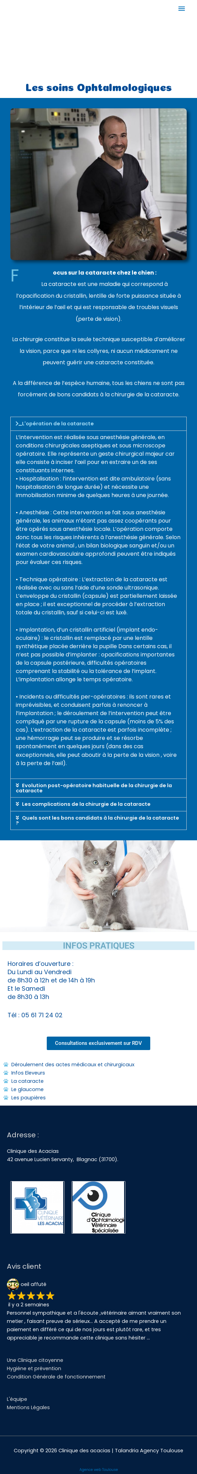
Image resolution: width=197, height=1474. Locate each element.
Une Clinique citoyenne (35, 1360)
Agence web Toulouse (98, 1469)
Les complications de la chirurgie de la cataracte (86, 804)
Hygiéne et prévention (34, 1368)
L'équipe (17, 1399)
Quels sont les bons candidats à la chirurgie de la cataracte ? (97, 820)
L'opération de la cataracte (58, 423)
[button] (98, 424)
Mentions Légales (28, 1407)
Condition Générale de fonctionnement (56, 1376)
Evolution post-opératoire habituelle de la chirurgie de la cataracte (94, 788)
